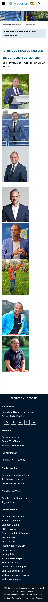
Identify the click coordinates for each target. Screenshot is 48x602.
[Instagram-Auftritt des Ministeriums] (6, 422)
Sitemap (39, 598)
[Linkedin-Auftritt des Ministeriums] (27, 422)
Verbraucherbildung (12, 571)
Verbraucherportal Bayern (16, 575)
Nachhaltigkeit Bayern (13, 545)
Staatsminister (29, 25)
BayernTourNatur (11, 441)
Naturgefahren (9, 554)
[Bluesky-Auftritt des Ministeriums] (33, 422)
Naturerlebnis (9, 550)
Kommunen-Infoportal (13, 459)
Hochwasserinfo (10, 537)
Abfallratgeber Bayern (13, 516)
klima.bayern (8, 541)
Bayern (9, 529)
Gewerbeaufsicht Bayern (15, 533)
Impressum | (29, 598)
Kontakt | (7, 598)
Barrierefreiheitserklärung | (15, 595)
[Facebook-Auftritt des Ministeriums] (13, 422)
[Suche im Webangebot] (38, 3)
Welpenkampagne (11, 579)
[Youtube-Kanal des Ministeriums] (20, 422)
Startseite (5, 25)
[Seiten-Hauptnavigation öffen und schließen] (4, 4)
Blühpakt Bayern (11, 524)
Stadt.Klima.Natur (11, 562)
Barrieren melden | (35, 595)
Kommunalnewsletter (13, 445)
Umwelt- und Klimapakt (14, 566)
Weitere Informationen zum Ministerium (20, 33)
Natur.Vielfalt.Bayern (13, 558)
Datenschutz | (18, 598)
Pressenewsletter (11, 437)
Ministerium (16, 25)
